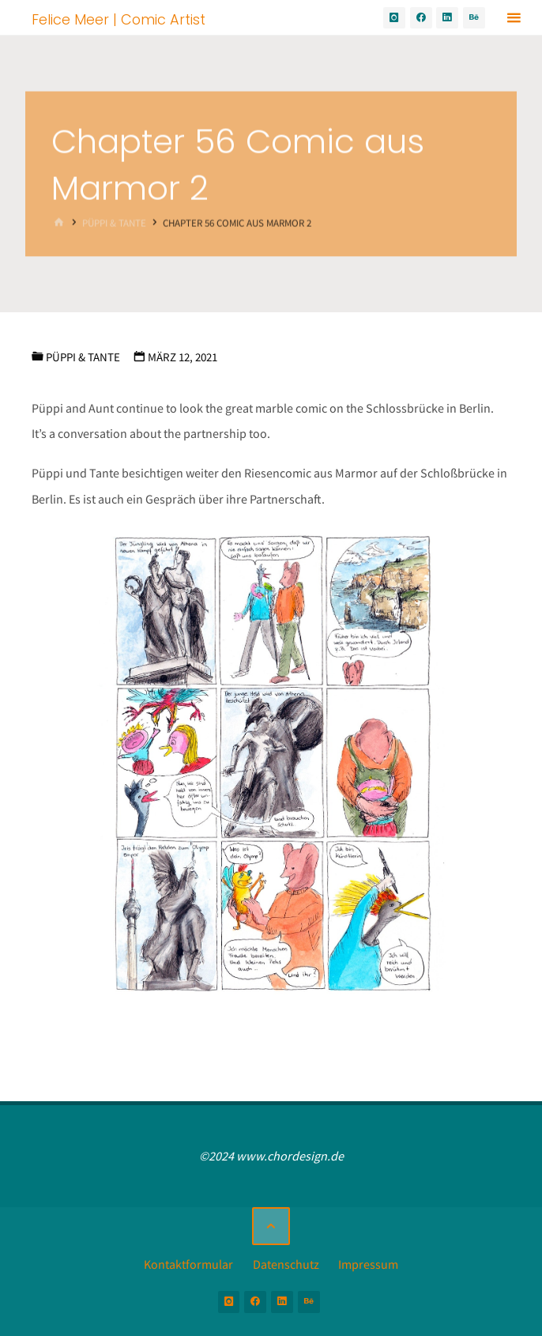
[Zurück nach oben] (271, 1226)
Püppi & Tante (114, 222)
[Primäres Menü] (513, 18)
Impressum (368, 1264)
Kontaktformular (188, 1264)
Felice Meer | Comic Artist (118, 18)
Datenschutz (286, 1264)
